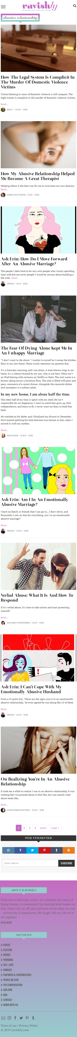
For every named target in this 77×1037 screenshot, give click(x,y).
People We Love (11, 980)
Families (7, 970)
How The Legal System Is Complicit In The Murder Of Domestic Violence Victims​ (38, 82)
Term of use (9, 1025)
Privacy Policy (28, 1025)
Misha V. (10, 109)
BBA (5, 995)
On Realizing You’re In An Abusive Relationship (35, 781)
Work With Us (10, 1005)
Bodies (6, 955)
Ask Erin (7, 990)
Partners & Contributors (17, 975)
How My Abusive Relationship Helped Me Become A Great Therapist (38, 176)
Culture (7, 950)
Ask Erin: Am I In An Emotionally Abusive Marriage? (34, 502)
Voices (6, 945)
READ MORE (6, 922)
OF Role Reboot (24, 810)
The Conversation (12, 985)
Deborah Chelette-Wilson (16, 195)
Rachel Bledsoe (12, 435)
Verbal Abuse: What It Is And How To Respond (37, 598)
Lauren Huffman (13, 810)
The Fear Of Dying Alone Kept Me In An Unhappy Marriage (36, 350)
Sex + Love (8, 965)
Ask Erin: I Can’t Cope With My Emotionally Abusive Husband (31, 689)
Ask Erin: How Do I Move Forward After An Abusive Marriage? (34, 261)
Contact (7, 1000)
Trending (8, 960)
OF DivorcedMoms (23, 623)
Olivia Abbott (12, 623)
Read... (4, 104)
